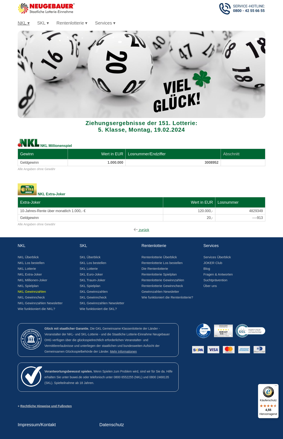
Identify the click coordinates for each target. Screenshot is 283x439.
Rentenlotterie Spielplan (159, 274)
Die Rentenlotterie (155, 268)
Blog (206, 268)
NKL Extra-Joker (30, 274)
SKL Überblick (90, 257)
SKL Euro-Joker (91, 274)
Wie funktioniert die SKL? (98, 309)
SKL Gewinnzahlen (94, 291)
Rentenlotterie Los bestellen (162, 263)
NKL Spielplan (28, 286)
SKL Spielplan (90, 286)
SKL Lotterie (89, 268)
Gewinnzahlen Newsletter (160, 291)
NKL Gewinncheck (31, 297)
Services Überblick (217, 257)
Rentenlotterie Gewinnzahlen (163, 280)
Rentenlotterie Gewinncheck (162, 286)
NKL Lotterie (27, 268)
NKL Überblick (28, 257)
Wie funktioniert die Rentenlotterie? (167, 297)
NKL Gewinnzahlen (32, 291)
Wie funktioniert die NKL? (36, 309)
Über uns (210, 286)
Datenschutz (111, 424)
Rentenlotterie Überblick (159, 257)
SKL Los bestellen (93, 263)
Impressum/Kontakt (37, 424)
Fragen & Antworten (218, 274)
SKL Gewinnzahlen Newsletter (102, 303)
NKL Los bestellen (31, 263)
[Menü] (276, 386)
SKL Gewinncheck (93, 297)
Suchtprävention (215, 280)
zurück (141, 230)
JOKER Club (212, 263)
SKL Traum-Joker (92, 280)
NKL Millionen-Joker (32, 280)
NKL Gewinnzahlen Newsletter (40, 303)
